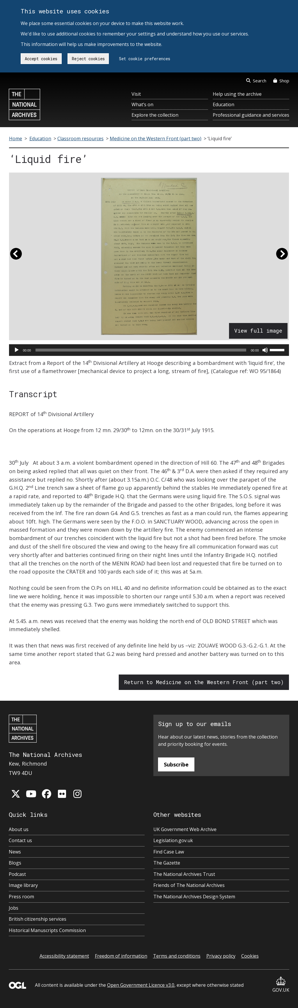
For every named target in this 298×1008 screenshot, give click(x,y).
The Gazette (166, 863)
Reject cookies (88, 58)
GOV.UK (280, 985)
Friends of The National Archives (189, 885)
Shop (281, 81)
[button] (16, 256)
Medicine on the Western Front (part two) (155, 138)
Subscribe (176, 764)
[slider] (141, 350)
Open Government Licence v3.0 (140, 985)
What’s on (142, 104)
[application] (149, 350)
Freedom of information (121, 956)
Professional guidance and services (251, 115)
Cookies (250, 956)
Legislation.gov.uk (173, 840)
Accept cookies (41, 58)
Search (256, 81)
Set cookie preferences (144, 58)
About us (19, 829)
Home (15, 138)
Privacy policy (220, 956)
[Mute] (265, 350)
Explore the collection (155, 115)
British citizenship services (37, 919)
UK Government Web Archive (185, 829)
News (15, 852)
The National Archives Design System (194, 896)
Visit (136, 94)
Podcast (17, 874)
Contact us (20, 840)
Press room (21, 896)
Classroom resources (80, 138)
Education (223, 104)
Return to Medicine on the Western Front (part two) (204, 682)
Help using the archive (237, 94)
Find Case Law (168, 852)
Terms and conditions (177, 956)
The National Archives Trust (184, 874)
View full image (258, 330)
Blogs (15, 863)
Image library (23, 885)
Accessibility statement (64, 956)
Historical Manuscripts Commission (47, 930)
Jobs (13, 908)
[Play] (16, 350)
